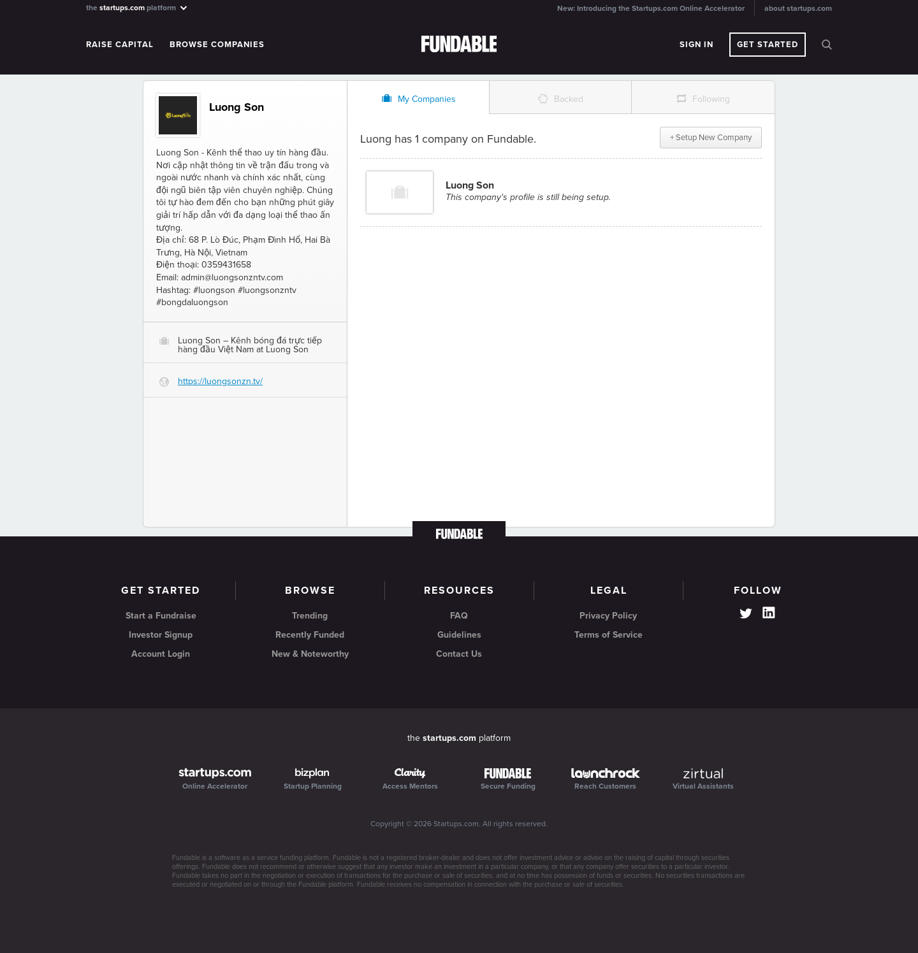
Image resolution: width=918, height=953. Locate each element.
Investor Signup (161, 634)
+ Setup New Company (711, 138)
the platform (137, 7)
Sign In (696, 44)
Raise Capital (120, 44)
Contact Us (459, 653)
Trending (310, 615)
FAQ (459, 615)
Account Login (160, 653)
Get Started (767, 44)
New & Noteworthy (310, 653)
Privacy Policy (608, 615)
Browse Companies (217, 44)
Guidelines (459, 634)
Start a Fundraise (161, 615)
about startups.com (798, 8)
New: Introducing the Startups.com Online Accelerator (651, 8)
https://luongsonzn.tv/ (220, 381)
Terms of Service (608, 634)
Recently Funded (309, 634)
